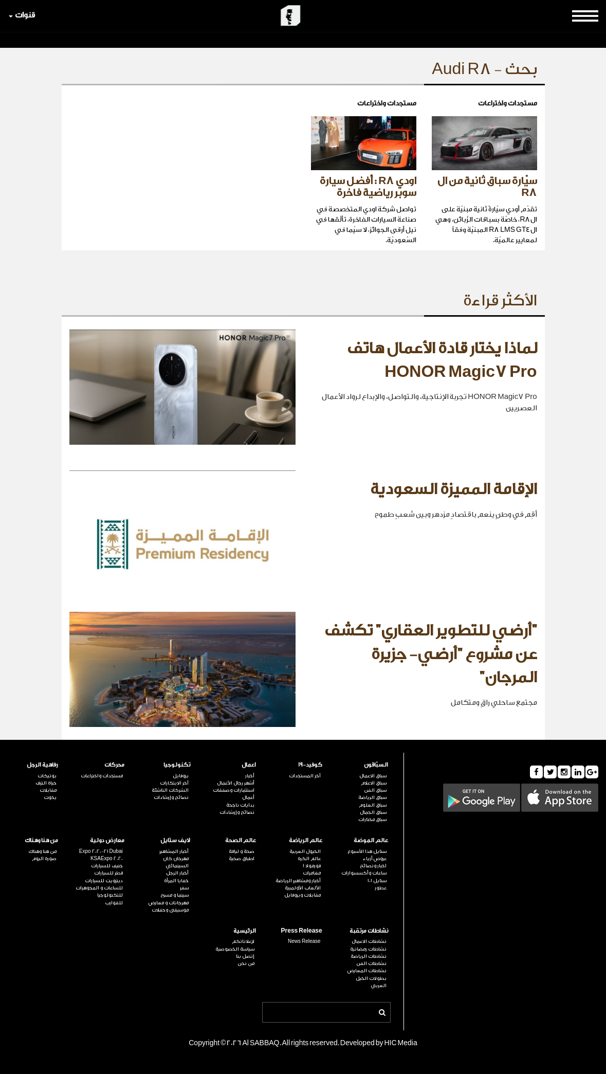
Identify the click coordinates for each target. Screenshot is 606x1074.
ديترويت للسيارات (104, 880)
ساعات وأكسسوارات (364, 873)
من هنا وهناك (41, 840)
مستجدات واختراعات (102, 775)
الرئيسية (244, 930)
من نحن (245, 963)
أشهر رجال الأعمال (235, 783)
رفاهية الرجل (42, 764)
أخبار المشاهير (174, 851)
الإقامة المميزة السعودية (453, 489)
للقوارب (114, 902)
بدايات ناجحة (240, 805)
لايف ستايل (175, 840)
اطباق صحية (241, 858)
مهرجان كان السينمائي (176, 862)
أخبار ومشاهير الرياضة (298, 880)
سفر (184, 887)
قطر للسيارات (108, 873)
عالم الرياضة (305, 840)
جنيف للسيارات (107, 865)
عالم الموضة (371, 840)
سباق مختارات (372, 819)
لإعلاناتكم (243, 941)
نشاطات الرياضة (369, 956)
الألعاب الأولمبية (303, 887)
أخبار (249, 775)
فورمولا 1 (312, 865)
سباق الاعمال (373, 775)
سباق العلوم (373, 805)
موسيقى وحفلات (170, 910)
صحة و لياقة (241, 851)
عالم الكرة (309, 858)
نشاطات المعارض (367, 970)
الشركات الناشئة (170, 790)
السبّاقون (376, 764)
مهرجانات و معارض (169, 902)
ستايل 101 (377, 880)
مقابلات (48, 790)
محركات (114, 764)
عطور (381, 887)
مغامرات (312, 873)
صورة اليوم (44, 858)
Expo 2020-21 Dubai (101, 851)
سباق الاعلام (374, 783)
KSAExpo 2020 (106, 858)
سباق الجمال (373, 812)
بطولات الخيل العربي (371, 982)
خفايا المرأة (176, 880)
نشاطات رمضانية (368, 949)
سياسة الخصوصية (234, 949)
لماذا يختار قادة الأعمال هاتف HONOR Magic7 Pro (442, 360)
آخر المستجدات (305, 775)
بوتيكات (47, 775)
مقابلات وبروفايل (302, 895)
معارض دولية (107, 840)
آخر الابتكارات (174, 783)
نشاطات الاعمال (369, 941)
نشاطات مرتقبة (369, 930)
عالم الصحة (240, 840)
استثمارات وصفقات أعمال (233, 794)
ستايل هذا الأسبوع (367, 851)
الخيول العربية (305, 851)
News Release (304, 941)
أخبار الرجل (177, 873)
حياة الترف (46, 783)
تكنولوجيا (176, 764)
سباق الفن (375, 790)
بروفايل (181, 775)
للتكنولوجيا (110, 895)
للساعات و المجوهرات (99, 887)
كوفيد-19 (310, 764)
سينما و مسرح (174, 895)
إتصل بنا (245, 956)
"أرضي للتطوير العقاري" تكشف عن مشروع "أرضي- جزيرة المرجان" (430, 654)
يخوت (50, 797)
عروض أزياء (375, 858)
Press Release (301, 930)
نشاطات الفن (371, 963)
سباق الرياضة (372, 797)
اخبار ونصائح (373, 865)
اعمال (249, 764)
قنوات (22, 15)
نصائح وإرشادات (236, 812)
